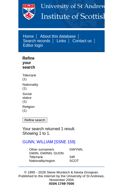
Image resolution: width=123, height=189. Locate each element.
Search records (36, 41)
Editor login (33, 45)
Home (28, 36)
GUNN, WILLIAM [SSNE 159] (48, 142)
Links (61, 41)
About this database (57, 36)
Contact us (82, 41)
